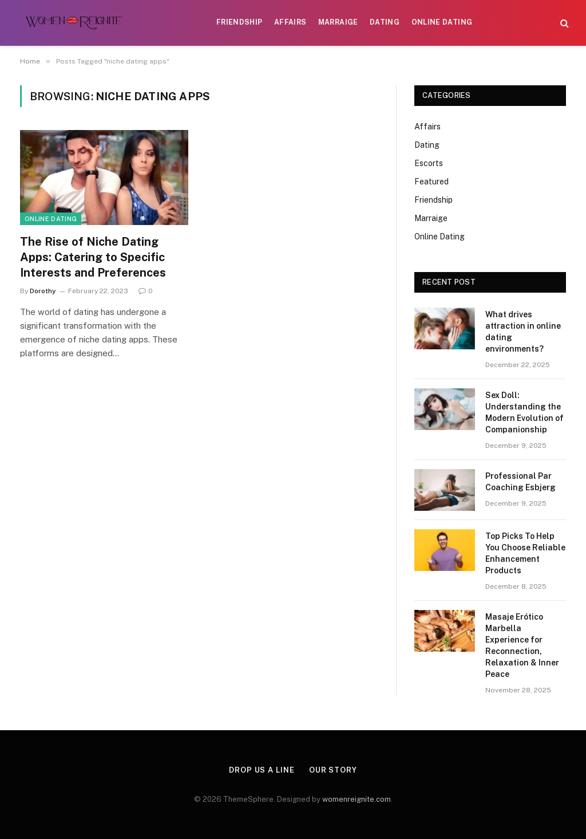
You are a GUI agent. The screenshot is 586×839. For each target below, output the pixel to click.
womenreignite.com (356, 799)
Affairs (290, 22)
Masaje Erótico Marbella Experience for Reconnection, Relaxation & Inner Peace (522, 645)
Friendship (239, 22)
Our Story (333, 770)
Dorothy (43, 291)
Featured (431, 181)
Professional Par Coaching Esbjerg (520, 481)
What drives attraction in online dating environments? (523, 331)
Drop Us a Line (262, 770)
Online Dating (442, 22)
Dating (384, 22)
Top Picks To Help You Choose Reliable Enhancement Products (525, 553)
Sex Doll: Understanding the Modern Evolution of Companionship (524, 412)
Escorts (428, 163)
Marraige (338, 22)
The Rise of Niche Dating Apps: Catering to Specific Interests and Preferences (93, 257)
